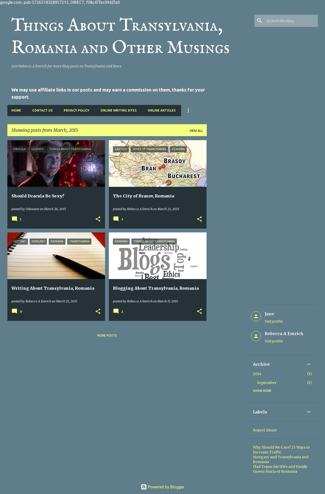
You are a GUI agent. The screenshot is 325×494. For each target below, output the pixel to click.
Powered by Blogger (162, 487)
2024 (257, 374)
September (267, 382)
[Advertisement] (227, 216)
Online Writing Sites (118, 110)
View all (196, 130)
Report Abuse (265, 430)
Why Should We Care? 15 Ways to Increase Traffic (281, 449)
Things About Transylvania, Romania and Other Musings (120, 37)
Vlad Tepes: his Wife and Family (280, 466)
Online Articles (162, 110)
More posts (107, 335)
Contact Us (42, 110)
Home (16, 110)
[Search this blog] (291, 21)
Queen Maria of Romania (275, 471)
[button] (98, 219)
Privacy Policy (76, 110)
